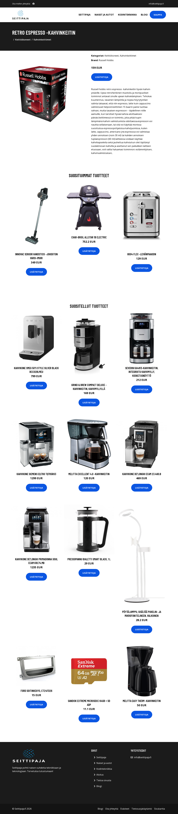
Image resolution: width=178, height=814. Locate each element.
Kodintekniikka (127, 14)
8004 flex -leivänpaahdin (141, 254)
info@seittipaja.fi (156, 3)
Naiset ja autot (104, 14)
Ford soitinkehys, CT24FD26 (36, 690)
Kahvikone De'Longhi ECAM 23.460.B (141, 474)
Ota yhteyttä (111, 808)
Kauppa (158, 14)
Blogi (144, 14)
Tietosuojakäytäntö (141, 808)
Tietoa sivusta (103, 780)
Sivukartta (159, 808)
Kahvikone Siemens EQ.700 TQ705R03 (36, 474)
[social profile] (33, 3)
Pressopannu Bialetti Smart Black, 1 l (89, 559)
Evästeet (124, 808)
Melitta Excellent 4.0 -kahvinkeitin (89, 474)
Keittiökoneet (23, 39)
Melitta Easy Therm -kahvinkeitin (142, 701)
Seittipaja (84, 14)
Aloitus (100, 774)
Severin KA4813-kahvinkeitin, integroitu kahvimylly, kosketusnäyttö (141, 371)
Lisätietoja (101, 77)
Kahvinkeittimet (42, 39)
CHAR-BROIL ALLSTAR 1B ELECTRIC (89, 237)
